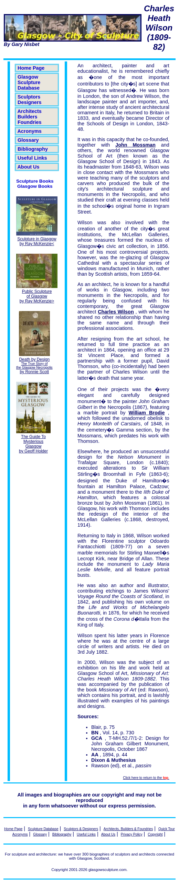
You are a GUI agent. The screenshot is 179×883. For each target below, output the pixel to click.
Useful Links (32, 158)
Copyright (155, 834)
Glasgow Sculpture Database (29, 82)
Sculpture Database (43, 829)
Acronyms (29, 131)
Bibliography (32, 149)
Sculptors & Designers (81, 829)
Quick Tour (166, 829)
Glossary (28, 140)
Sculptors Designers (29, 99)
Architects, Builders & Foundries (128, 829)
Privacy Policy (132, 834)
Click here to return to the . (146, 778)
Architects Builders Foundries (29, 116)
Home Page (31, 68)
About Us (28, 167)
